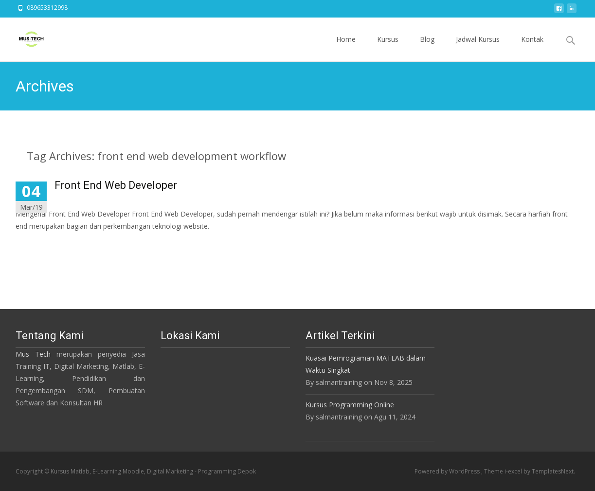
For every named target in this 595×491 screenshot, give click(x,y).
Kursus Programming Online (350, 404)
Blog (427, 48)
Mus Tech (33, 354)
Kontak (532, 48)
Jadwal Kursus (478, 48)
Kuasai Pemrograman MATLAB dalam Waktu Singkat (366, 364)
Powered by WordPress (448, 471)
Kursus (387, 48)
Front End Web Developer (115, 185)
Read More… (37, 244)
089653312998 (47, 7)
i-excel (514, 471)
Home (346, 48)
